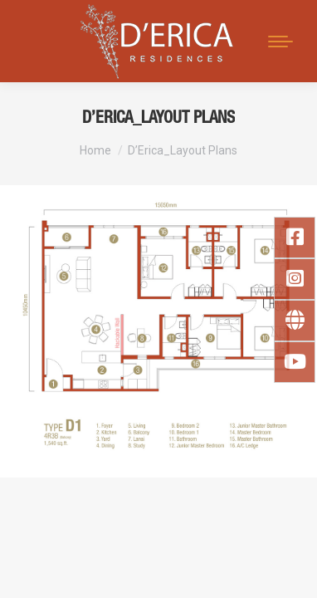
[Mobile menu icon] (280, 41)
